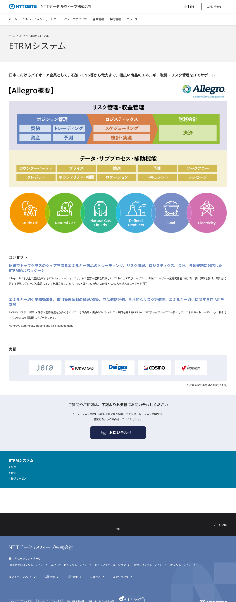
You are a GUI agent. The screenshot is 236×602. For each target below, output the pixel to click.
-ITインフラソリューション (110, 565)
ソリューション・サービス (39, 19)
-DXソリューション (180, 565)
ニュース (132, 19)
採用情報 (115, 19)
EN (192, 6)
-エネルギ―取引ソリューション (68, 565)
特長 (13, 467)
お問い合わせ (214, 6)
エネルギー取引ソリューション (34, 35)
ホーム (13, 19)
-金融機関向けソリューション (26, 565)
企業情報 (98, 19)
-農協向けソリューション (147, 565)
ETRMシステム (21, 460)
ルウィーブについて (74, 19)
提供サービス (19, 478)
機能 (13, 473)
